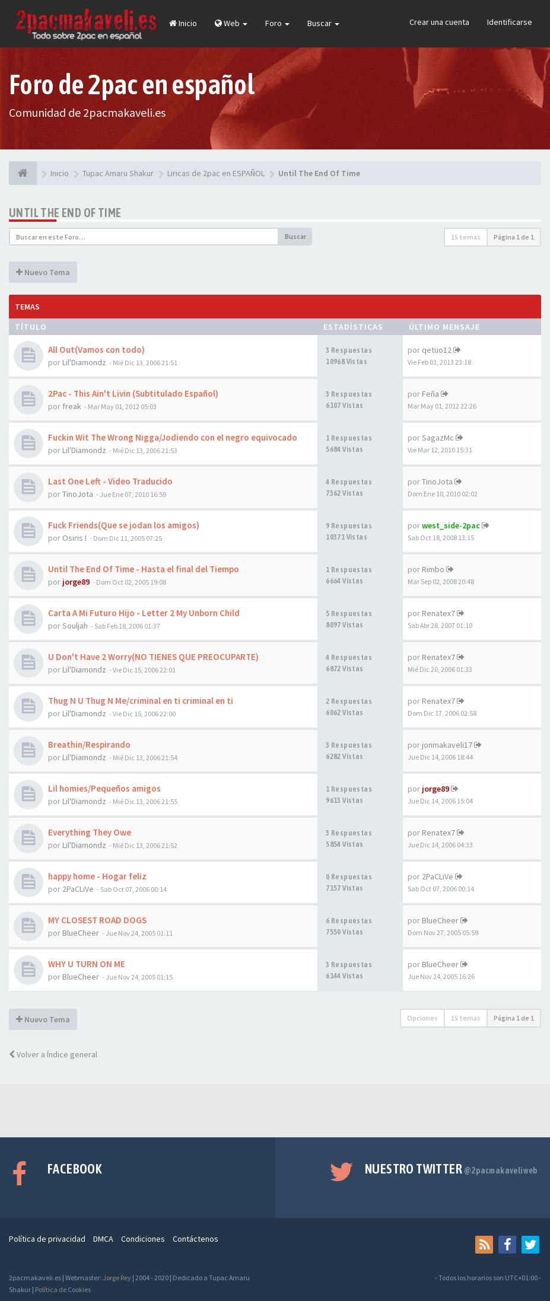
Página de (514, 236)
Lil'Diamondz (84, 362)
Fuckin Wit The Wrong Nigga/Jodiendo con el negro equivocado (172, 437)
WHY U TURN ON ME (86, 964)
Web (231, 23)
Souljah (75, 625)
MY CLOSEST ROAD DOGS (97, 920)
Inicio (183, 23)
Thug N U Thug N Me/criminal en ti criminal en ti (140, 700)
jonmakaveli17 (447, 744)
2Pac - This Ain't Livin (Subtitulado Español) (133, 393)
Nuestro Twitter (451, 1168)
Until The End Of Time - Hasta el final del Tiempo (143, 569)
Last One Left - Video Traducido (110, 481)
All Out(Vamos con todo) (96, 349)
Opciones (422, 1017)
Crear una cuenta (439, 22)
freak (71, 406)
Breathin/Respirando (89, 744)
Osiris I (74, 537)
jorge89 (76, 581)
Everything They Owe (89, 832)
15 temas (466, 236)
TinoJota (77, 494)
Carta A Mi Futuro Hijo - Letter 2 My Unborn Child (144, 612)
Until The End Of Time (65, 212)
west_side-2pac (451, 525)
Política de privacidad (47, 1238)
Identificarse (509, 22)
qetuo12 (437, 350)
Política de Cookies (63, 1289)
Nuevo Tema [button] (43, 272)
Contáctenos (195, 1238)
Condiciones (143, 1238)
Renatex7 (438, 613)
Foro (277, 23)
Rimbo (433, 569)
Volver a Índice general (53, 1054)
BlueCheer (80, 932)
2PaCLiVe (78, 889)
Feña (430, 393)
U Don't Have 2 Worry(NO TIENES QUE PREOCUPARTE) (153, 656)
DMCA (103, 1238)
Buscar (323, 23)
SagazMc (438, 437)
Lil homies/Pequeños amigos (104, 788)
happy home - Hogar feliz (97, 876)
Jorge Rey (117, 1277)
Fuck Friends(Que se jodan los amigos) (123, 525)
